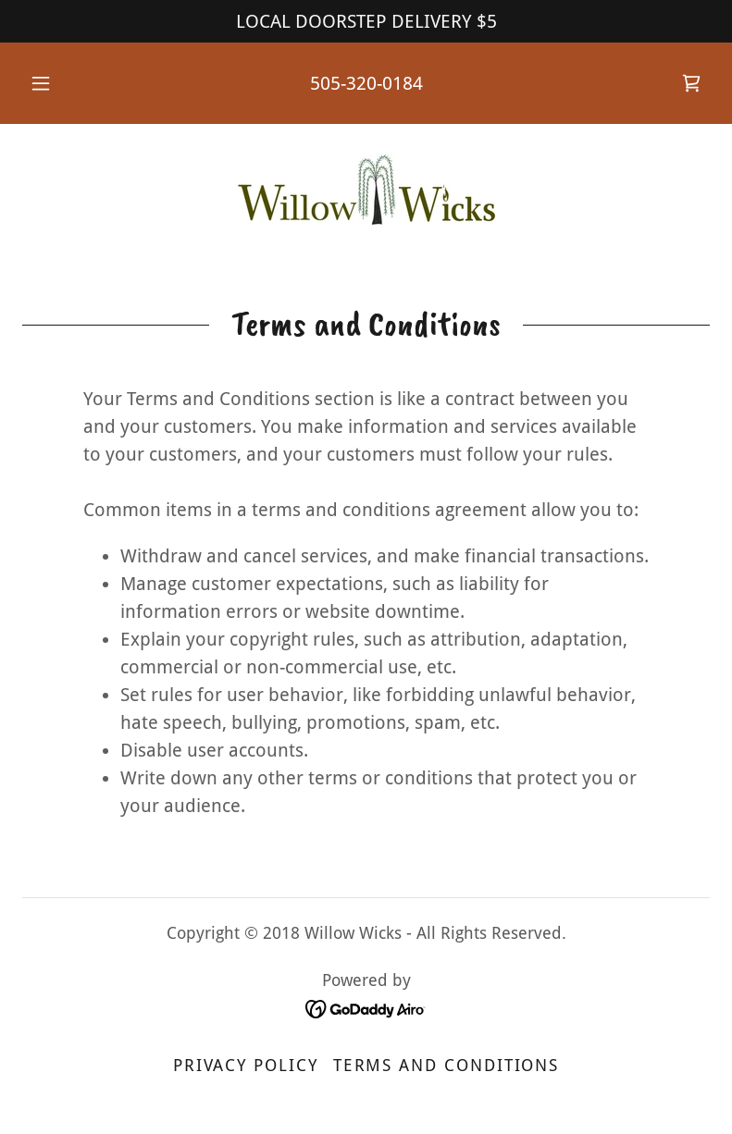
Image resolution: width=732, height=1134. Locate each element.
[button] (52, 83)
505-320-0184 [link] (366, 83)
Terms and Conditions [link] (446, 1065)
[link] (691, 83)
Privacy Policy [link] (245, 1065)
